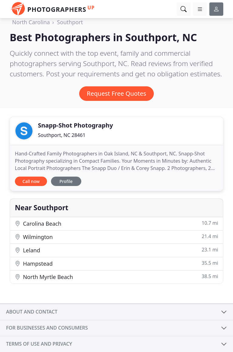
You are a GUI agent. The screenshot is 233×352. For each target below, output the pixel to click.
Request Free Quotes (116, 93)
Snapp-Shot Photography (75, 125)
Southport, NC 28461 (62, 135)
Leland (116, 250)
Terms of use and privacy (39, 343)
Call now (30, 181)
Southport (70, 22)
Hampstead (116, 263)
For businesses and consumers (47, 327)
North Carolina (31, 22)
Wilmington (116, 237)
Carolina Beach (116, 223)
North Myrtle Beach (116, 277)
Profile (66, 181)
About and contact (31, 311)
